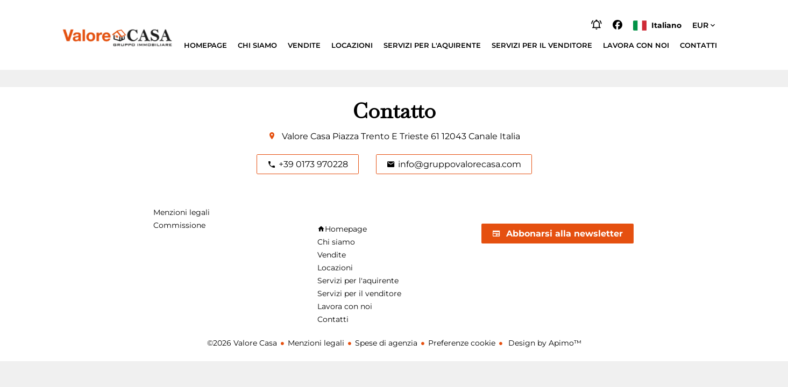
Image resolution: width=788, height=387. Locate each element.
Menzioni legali (316, 343)
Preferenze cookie (461, 343)
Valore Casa (306, 136)
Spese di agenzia (386, 343)
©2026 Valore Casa (242, 343)
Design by (543, 343)
